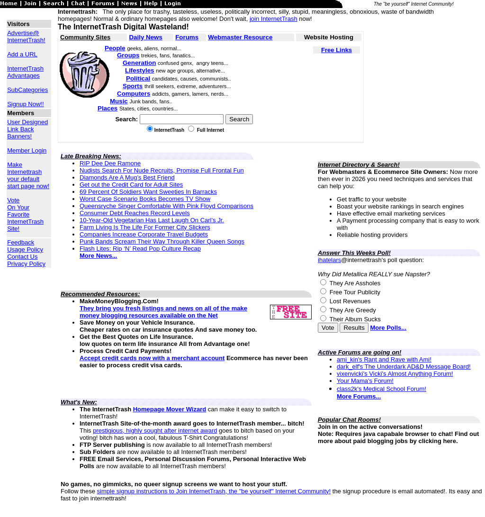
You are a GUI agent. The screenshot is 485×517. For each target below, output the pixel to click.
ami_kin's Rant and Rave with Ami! (384, 359)
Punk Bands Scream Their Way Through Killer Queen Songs (162, 241)
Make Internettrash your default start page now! (28, 175)
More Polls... (388, 327)
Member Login (26, 150)
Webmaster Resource (240, 37)
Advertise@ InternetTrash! (26, 36)
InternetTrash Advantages (25, 72)
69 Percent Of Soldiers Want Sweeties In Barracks (148, 191)
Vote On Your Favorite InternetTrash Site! (25, 214)
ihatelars (329, 259)
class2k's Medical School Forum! (381, 388)
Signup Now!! (25, 104)
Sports (133, 86)
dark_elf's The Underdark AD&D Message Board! (404, 366)
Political (138, 78)
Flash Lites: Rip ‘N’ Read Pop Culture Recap (140, 248)
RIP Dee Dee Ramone (110, 163)
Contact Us (22, 256)
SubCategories (27, 89)
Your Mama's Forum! (365, 380)
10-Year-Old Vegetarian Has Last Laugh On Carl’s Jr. (152, 220)
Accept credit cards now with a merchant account (152, 358)
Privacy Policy (26, 263)
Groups (128, 55)
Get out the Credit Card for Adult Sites (131, 184)
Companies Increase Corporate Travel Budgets (144, 234)
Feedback (20, 242)
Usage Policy (25, 249)
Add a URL (22, 54)
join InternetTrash (273, 18)
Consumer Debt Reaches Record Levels (135, 213)
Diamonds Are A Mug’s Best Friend (127, 177)
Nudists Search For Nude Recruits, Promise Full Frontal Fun (162, 170)
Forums (186, 37)
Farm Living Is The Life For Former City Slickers (145, 227)
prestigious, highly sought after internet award (155, 430)
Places (107, 108)
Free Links (336, 50)
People (115, 48)
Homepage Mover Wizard (169, 409)
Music (119, 101)
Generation (139, 62)
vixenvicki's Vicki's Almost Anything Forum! (395, 373)
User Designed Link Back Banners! (27, 129)
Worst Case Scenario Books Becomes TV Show (145, 198)
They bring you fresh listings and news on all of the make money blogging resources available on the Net (163, 312)
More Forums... (359, 396)
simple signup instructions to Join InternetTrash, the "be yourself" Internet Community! (214, 491)
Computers (133, 93)
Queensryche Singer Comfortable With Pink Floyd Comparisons (166, 205)
